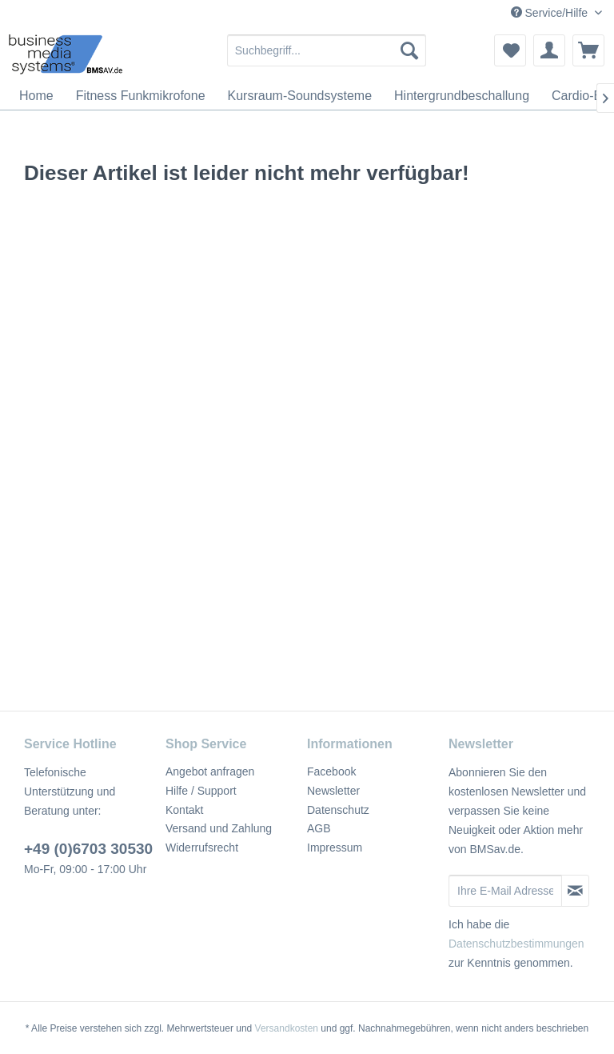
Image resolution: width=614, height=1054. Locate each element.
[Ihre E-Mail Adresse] (505, 891)
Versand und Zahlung (218, 828)
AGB (319, 828)
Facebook (331, 771)
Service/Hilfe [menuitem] (551, 12)
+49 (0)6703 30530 (88, 848)
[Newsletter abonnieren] (575, 891)
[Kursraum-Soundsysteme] (300, 96)
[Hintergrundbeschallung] (461, 96)
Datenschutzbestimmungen (516, 943)
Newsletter (333, 790)
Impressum (334, 847)
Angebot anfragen (209, 771)
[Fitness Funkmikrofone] (141, 96)
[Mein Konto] (549, 50)
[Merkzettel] (510, 50)
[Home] (36, 96)
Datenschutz (338, 810)
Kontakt (184, 810)
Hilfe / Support (201, 790)
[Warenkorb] (588, 50)
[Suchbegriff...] (327, 50)
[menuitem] (327, 50)
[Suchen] (409, 50)
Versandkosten (286, 1028)
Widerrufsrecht (201, 847)
